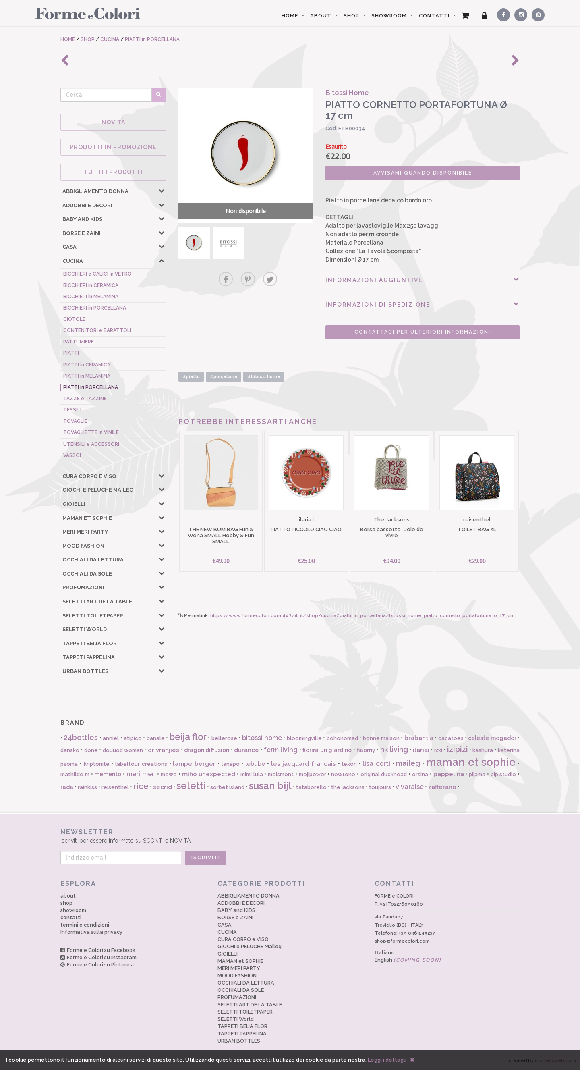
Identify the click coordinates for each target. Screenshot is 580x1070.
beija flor (188, 736)
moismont (281, 774)
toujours (380, 787)
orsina (420, 774)
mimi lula (251, 774)
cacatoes (451, 738)
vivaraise (410, 787)
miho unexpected (209, 774)
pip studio (503, 774)
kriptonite (97, 764)
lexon (349, 764)
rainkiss (87, 787)
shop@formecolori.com (402, 941)
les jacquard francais (303, 763)
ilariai (421, 750)
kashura (482, 750)
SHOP (351, 15)
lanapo (231, 764)
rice (141, 786)
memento (107, 774)
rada (66, 787)
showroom (73, 910)
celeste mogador (492, 738)
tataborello (311, 787)
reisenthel (115, 787)
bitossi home (262, 738)
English (408, 960)
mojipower (312, 774)
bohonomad (342, 738)
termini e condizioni (84, 925)
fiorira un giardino (327, 750)
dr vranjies (163, 750)
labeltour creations (141, 764)
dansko (69, 750)
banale (156, 738)
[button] (161, 190)
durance (246, 750)
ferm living (281, 750)
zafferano (442, 787)
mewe (169, 774)
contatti (70, 917)
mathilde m (74, 774)
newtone (343, 774)
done (91, 750)
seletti (191, 786)
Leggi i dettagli (387, 1060)
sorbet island (227, 787)
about (68, 896)
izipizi (457, 749)
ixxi (438, 750)
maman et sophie (471, 762)
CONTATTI (434, 15)
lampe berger (194, 763)
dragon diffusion (206, 750)
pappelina (448, 774)
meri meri (141, 774)
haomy (365, 750)
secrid (162, 787)
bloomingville (304, 738)
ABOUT (320, 15)
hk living (394, 749)
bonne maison (381, 738)
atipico (133, 738)
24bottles (81, 737)
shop (66, 903)
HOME (290, 15)
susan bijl (270, 786)
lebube (255, 763)
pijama (477, 774)
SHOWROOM (389, 15)
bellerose (224, 738)
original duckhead (383, 774)
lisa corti (376, 763)
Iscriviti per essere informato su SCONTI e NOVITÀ (290, 836)
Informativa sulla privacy (91, 932)
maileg (408, 763)
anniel (111, 738)
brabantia (418, 738)
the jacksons (348, 787)
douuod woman (123, 750)
